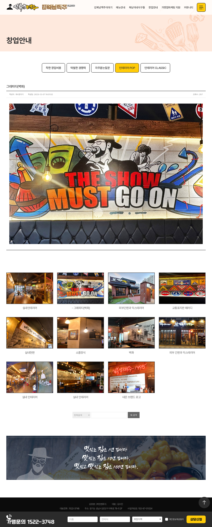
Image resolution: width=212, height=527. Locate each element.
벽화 (131, 352)
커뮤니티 (188, 7)
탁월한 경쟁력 (78, 68)
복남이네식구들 (137, 7)
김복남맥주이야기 (103, 7)
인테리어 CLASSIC (155, 68)
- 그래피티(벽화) (80, 308)
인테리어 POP (127, 68)
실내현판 (30, 352)
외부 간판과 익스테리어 (182, 352)
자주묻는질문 (102, 68)
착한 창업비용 (53, 68)
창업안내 (153, 7)
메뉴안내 (120, 7)
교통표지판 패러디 (182, 308)
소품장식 (81, 352)
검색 (135, 415)
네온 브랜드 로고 (131, 397)
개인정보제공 (174, 519)
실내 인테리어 (30, 397)
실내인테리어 (30, 308)
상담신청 (196, 519)
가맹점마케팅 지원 (171, 7)
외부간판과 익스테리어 (131, 308)
